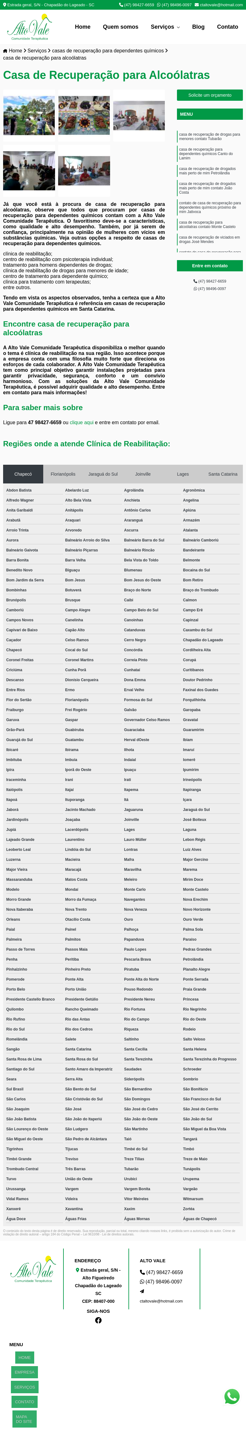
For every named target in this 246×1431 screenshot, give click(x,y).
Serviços (163, 27)
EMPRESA (25, 1363)
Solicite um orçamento (210, 96)
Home (83, 27)
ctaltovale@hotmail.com (219, 4)
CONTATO (24, 1378)
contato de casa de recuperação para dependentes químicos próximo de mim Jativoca (210, 223)
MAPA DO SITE (21, 1388)
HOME (25, 1355)
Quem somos (120, 27)
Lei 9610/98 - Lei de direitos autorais (108, 1235)
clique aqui (82, 423)
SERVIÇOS (24, 1370)
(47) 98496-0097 (174, 4)
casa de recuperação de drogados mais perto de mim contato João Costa (207, 200)
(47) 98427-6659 (136, 4)
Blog (198, 27)
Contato (227, 27)
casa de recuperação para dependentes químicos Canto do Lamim (206, 159)
